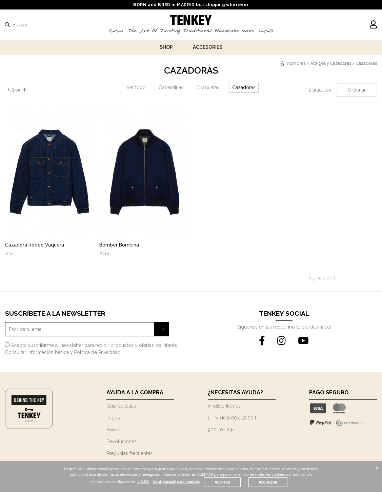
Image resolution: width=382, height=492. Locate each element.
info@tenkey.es (224, 406)
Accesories (207, 47)
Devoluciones (121, 441)
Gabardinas (171, 87)
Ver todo (136, 87)
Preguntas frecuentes (129, 453)
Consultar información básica (37, 352)
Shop (166, 47)
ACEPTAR (235, 482)
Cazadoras (244, 87)
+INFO (155, 481)
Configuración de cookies (188, 481)
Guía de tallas (121, 406)
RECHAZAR (281, 482)
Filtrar (17, 90)
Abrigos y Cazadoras (330, 63)
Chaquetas (207, 87)
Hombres (296, 63)
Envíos (113, 429)
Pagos (113, 417)
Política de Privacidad (97, 352)
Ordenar (357, 90)
